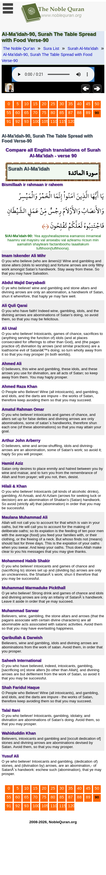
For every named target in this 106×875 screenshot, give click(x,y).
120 (71, 121)
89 (88, 112)
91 (9, 121)
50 (97, 104)
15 (35, 104)
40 (79, 104)
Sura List (51, 48)
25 (53, 104)
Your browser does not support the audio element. (53, 74)
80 (53, 112)
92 (17, 121)
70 (35, 112)
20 (44, 104)
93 (26, 121)
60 (17, 112)
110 (53, 121)
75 (44, 112)
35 (70, 104)
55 (9, 112)
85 (61, 112)
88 (79, 112)
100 (36, 121)
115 (62, 121)
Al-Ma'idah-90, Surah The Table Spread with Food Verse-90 (47, 57)
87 (70, 112)
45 (88, 104)
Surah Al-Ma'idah (83, 48)
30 (61, 104)
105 (45, 121)
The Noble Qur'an (19, 48)
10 (26, 104)
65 (26, 112)
